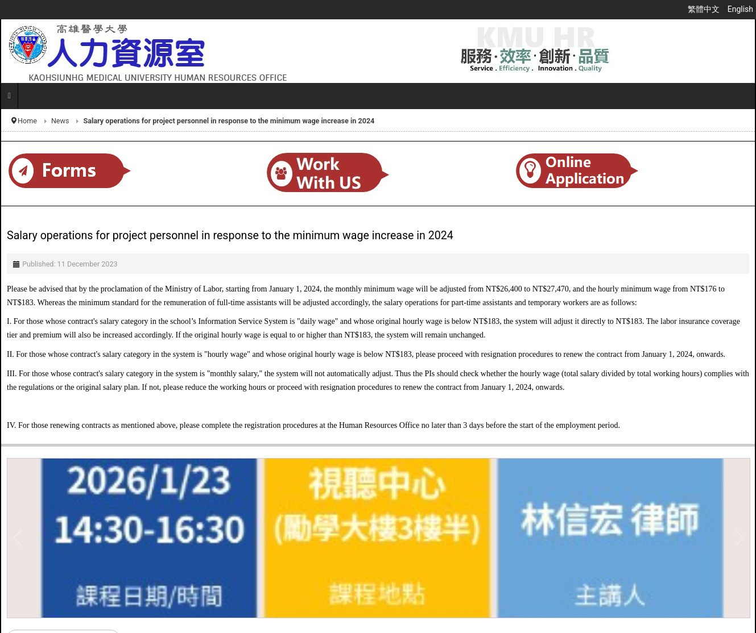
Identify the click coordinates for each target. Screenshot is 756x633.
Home (27, 120)
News (60, 120)
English (740, 9)
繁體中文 (704, 9)
